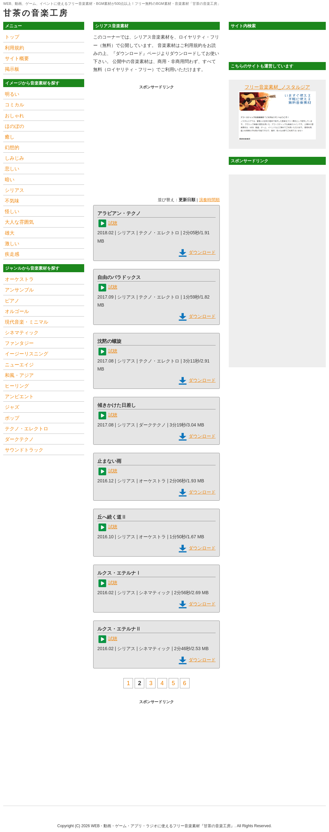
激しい (12, 243)
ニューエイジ (19, 364)
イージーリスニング (26, 353)
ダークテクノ (19, 439)
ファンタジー (19, 343)
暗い (9, 179)
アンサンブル (19, 289)
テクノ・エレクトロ (26, 428)
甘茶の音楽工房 (35, 12)
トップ (12, 37)
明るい (12, 94)
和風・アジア (19, 375)
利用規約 (14, 47)
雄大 (9, 233)
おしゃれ (14, 115)
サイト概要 (17, 58)
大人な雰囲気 (19, 222)
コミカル (14, 104)
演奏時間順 (209, 199)
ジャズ (12, 407)
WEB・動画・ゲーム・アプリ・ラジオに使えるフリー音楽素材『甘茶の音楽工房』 (163, 826)
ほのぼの (14, 126)
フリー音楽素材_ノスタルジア (277, 87)
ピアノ (12, 300)
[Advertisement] (156, 137)
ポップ (12, 418)
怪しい (12, 211)
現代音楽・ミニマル (26, 322)
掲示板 (12, 69)
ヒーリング (17, 386)
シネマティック (22, 332)
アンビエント (19, 396)
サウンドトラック (24, 449)
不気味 (12, 200)
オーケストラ (19, 279)
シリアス (14, 190)
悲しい (12, 168)
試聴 (112, 223)
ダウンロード (202, 252)
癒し (9, 136)
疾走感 (12, 254)
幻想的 (12, 147)
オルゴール (17, 311)
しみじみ (14, 158)
